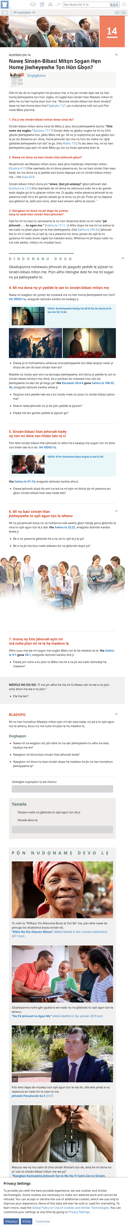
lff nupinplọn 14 (22, 12)
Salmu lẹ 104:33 (88, 230)
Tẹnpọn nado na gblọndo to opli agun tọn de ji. (49, 812)
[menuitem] (5, 5)
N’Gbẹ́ (26, 1221)
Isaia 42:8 (28, 177)
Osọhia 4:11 (18, 168)
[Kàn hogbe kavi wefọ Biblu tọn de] (84, 4)
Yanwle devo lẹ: (27, 820)
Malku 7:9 (69, 143)
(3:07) (32, 1096)
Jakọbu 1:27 (58, 106)
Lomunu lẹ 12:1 (20, 188)
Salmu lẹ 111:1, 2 (57, 225)
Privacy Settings (79, 1212)
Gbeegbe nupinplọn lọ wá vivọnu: (34, 782)
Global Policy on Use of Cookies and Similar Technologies (70, 1208)
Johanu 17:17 (43, 131)
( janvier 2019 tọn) (57, 1016)
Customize (43, 1221)
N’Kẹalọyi (11, 1221)
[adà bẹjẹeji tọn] (5, 5)
